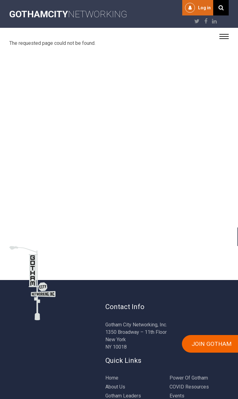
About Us (115, 387)
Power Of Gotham (189, 378)
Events (177, 396)
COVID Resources (189, 387)
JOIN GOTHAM (211, 343)
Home (111, 378)
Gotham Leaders (123, 396)
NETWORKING (68, 14)
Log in (204, 7)
